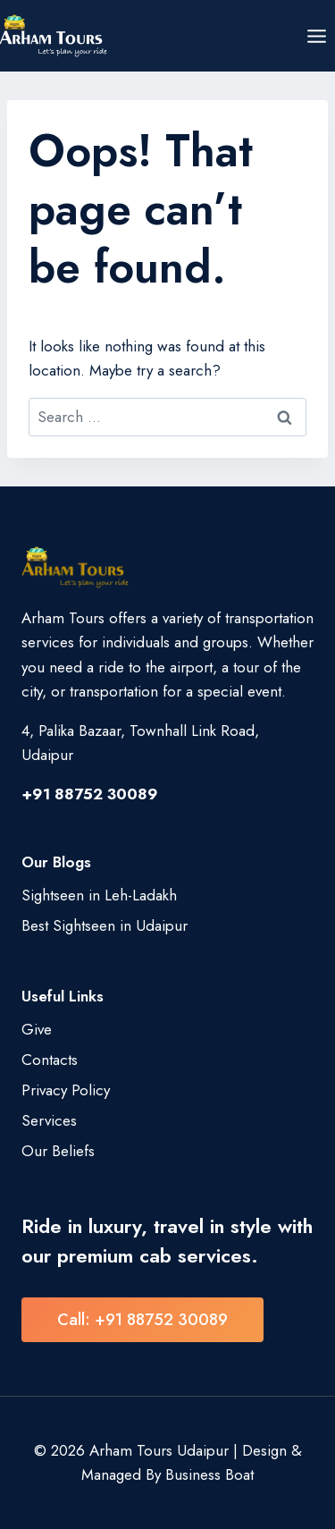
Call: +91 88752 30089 (142, 1319)
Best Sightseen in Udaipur (104, 925)
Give (36, 1029)
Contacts (49, 1059)
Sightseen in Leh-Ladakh (99, 895)
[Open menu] (316, 36)
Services (49, 1120)
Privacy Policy (65, 1090)
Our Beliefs (58, 1151)
